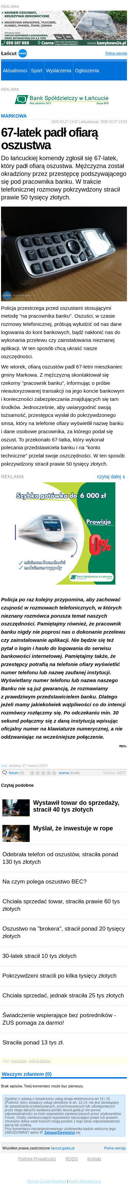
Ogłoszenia (87, 70)
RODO (72, 1159)
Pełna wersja (116, 53)
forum (16, 773)
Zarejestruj (66, 1132)
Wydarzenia (58, 70)
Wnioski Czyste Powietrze (46, 1181)
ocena (69, 773)
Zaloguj (50, 1132)
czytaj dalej (111, 476)
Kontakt (94, 1159)
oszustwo (19, 1061)
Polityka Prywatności (37, 1159)
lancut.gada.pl (62, 1148)
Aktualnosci (15, 70)
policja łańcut (40, 1061)
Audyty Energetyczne (85, 1181)
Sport (36, 70)
